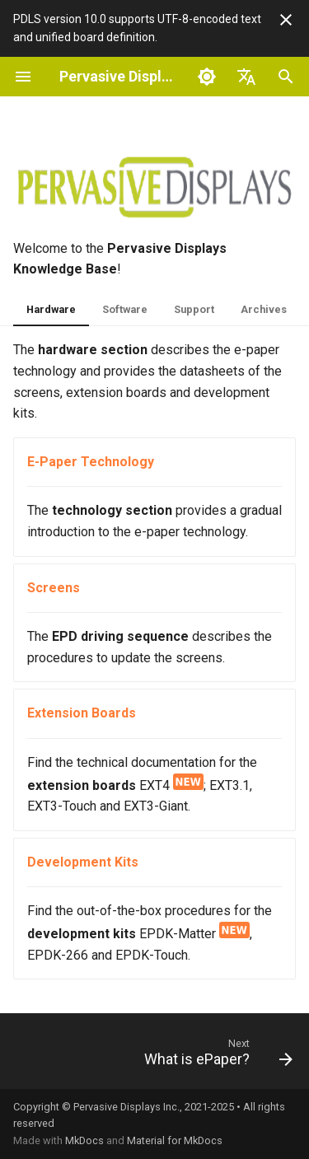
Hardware (51, 309)
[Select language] (246, 76)
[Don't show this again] (286, 20)
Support (194, 309)
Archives (264, 309)
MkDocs (84, 1140)
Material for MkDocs (174, 1140)
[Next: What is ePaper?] (217, 1056)
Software (124, 309)
